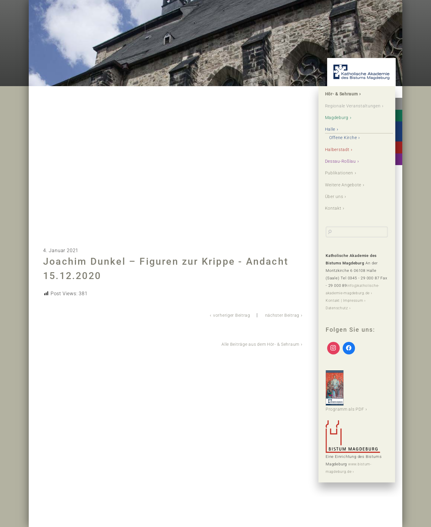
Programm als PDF (347, 400)
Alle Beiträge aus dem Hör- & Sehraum (254, 344)
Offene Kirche (346, 145)
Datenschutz (338, 317)
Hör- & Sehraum (344, 94)
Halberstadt (339, 157)
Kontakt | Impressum (345, 309)
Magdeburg (339, 125)
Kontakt (335, 217)
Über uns (336, 205)
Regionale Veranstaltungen (345, 109)
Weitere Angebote (346, 193)
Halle (332, 137)
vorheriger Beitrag (225, 315)
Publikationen (342, 181)
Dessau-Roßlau (343, 169)
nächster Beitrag (280, 315)
